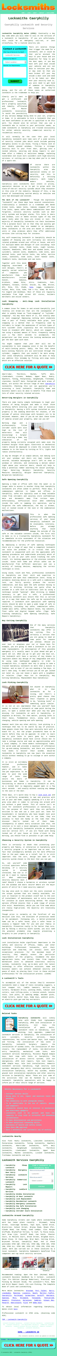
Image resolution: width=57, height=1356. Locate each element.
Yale (31, 287)
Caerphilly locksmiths (29, 1018)
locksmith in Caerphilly (16, 38)
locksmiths (19, 1291)
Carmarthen (30, 1295)
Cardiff (40, 1295)
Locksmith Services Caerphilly (23, 1160)
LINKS (29, 13)
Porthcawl (18, 1295)
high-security (48, 156)
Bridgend (24, 1298)
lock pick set (44, 795)
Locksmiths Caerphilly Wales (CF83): (19, 33)
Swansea (5, 1298)
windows (28, 146)
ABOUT (35, 13)
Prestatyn (16, 1300)
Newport (5, 1300)
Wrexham (29, 1291)
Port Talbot (41, 1291)
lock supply (49, 1039)
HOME (23, 13)
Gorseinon (27, 1300)
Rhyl (15, 1298)
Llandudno (6, 1293)
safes (23, 209)
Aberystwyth (16, 1303)
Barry (51, 1291)
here (15, 1309)
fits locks (41, 214)
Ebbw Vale (37, 1303)
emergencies (7, 1061)
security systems (31, 212)
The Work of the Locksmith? (15, 200)
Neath (35, 1293)
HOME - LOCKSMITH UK (28, 1332)
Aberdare (50, 1295)
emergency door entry (20, 1068)
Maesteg (16, 1293)
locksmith (7, 202)
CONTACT (41, 13)
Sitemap (3, 1339)
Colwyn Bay (49, 1300)
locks (11, 207)
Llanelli (26, 1293)
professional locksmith (14, 101)
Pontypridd (49, 1298)
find (10, 1141)
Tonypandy (36, 1298)
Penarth (5, 1303)
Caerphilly (50, 384)
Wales (28, 1075)
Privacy (53, 1339)
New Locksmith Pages (14, 1339)
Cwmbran (37, 1300)
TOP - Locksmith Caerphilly (14, 1319)
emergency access (10, 144)
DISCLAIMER (50, 13)
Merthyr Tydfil (47, 1293)
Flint (25, 1303)
